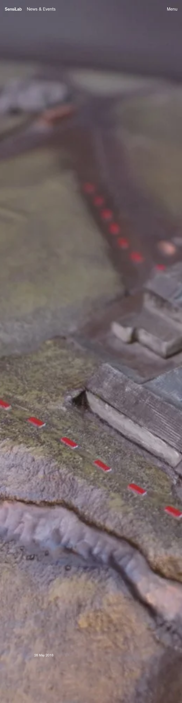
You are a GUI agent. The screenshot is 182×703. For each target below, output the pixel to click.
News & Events (41, 9)
